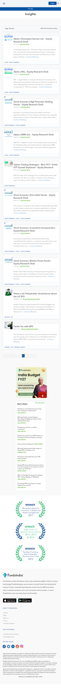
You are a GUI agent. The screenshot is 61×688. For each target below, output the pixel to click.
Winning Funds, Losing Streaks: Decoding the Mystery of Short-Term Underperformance (29, 422)
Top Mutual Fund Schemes (11, 638)
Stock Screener (20, 125)
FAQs (4, 619)
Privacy (5, 624)
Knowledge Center (8, 640)
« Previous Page (8, 359)
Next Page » (32, 359)
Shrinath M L (22, 456)
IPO (12, 320)
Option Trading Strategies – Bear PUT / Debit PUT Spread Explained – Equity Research (33, 168)
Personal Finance (19, 350)
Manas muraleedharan (31, 303)
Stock (17, 222)
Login (52, 3)
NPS (12, 350)
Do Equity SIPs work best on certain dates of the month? (29, 488)
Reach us (6, 622)
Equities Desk (24, 44)
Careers (5, 616)
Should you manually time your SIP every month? (28, 461)
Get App (30, 9)
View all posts (39, 406)
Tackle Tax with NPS (23, 330)
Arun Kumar (38, 448)
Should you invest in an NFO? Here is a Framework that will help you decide (30, 440)
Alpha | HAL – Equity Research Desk (31, 72)
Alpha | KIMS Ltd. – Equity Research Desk (34, 135)
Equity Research (14, 62)
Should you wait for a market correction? (27, 432)
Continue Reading (32, 57)
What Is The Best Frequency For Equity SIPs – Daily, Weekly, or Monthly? (29, 480)
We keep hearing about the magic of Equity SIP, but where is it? (29, 453)
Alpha (6, 62)
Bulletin (7, 320)
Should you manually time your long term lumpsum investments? (29, 413)
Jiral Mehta (21, 416)
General (7, 350)
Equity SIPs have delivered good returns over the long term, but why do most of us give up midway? (30, 470)
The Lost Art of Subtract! (25, 448)
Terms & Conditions (9, 627)
